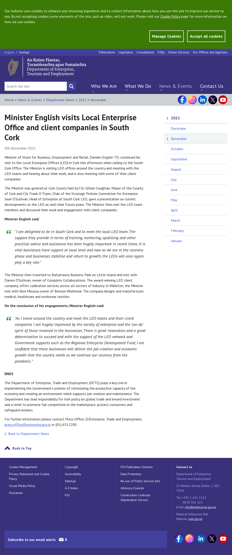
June (174, 189)
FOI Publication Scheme (137, 467)
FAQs (161, 52)
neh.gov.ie (195, 519)
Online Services (178, 52)
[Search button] (71, 86)
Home (9, 100)
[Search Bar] (36, 86)
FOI (67, 495)
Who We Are (104, 86)
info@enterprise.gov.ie (200, 507)
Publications (107, 52)
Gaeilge (24, 52)
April (174, 210)
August (176, 169)
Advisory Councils (132, 488)
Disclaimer (16, 493)
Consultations (145, 52)
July (173, 179)
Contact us (184, 467)
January (176, 240)
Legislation (125, 52)
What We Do (138, 86)
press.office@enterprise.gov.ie (28, 424)
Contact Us (211, 86)
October (177, 149)
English (10, 52)
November (98, 100)
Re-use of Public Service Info (140, 481)
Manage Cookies (166, 36)
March (175, 220)
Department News (60, 100)
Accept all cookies (206, 36)
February (177, 230)
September (179, 159)
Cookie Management (23, 467)
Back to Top (21, 448)
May (174, 200)
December (178, 128)
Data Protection (131, 474)
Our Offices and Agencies (210, 52)
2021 (82, 100)
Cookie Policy (170, 16)
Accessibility (73, 474)
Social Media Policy (22, 486)
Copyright (71, 467)
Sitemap (70, 481)
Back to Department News (28, 433)
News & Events (175, 86)
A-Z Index (71, 488)
